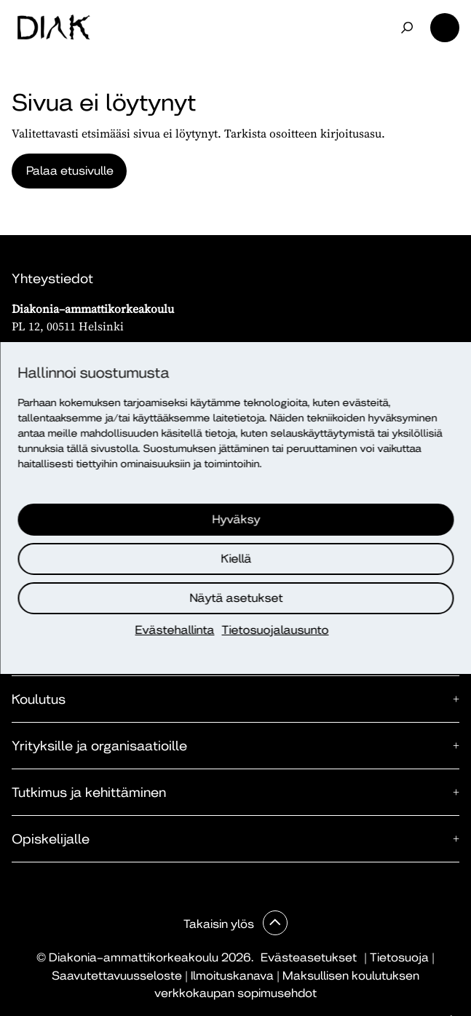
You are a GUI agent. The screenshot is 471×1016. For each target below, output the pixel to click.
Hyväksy (237, 519)
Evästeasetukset (309, 957)
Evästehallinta (175, 630)
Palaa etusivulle (70, 171)
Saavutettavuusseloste (117, 976)
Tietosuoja (399, 957)
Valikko (444, 27)
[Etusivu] (53, 27)
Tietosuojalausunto (275, 630)
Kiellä (236, 558)
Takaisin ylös (220, 924)
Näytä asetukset (236, 598)
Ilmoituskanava (232, 976)
